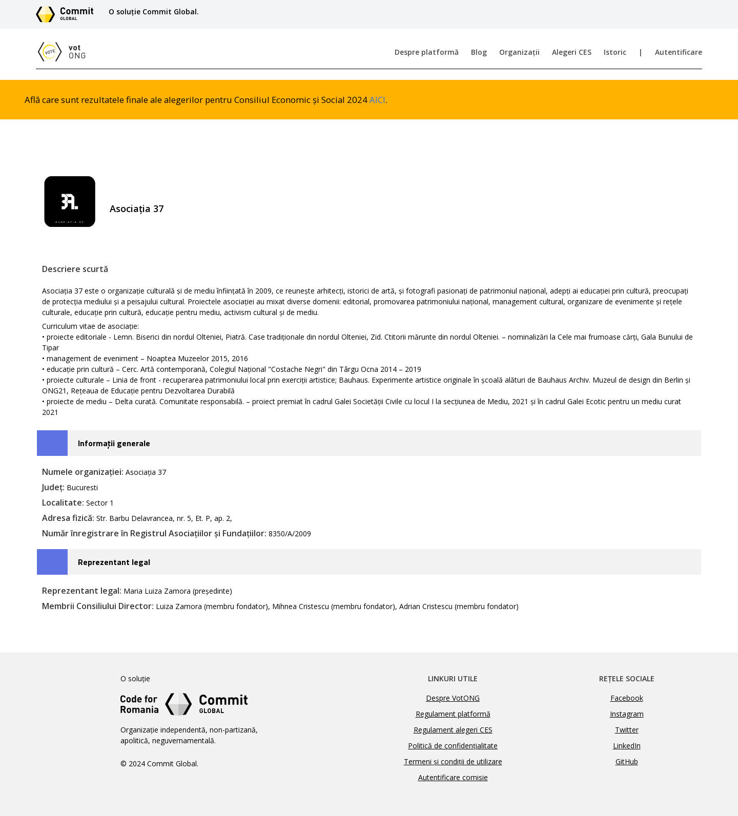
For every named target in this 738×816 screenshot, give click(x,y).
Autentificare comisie (453, 777)
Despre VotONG (453, 698)
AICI (377, 100)
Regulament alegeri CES (453, 730)
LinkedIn (627, 745)
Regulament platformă (453, 714)
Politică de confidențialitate (453, 745)
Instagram (627, 714)
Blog (479, 52)
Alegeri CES (571, 52)
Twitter (627, 730)
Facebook (626, 698)
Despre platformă (427, 52)
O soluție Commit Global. (154, 11)
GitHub (627, 761)
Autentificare (678, 52)
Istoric (615, 52)
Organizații (519, 52)
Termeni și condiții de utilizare (453, 761)
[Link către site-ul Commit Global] (68, 14)
